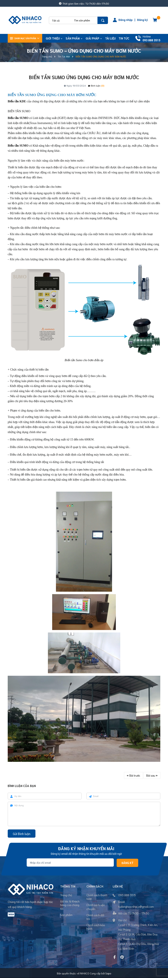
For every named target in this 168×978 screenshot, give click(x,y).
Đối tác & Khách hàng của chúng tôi (69, 904)
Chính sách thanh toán (96, 896)
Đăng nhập (125, 19)
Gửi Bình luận (21, 834)
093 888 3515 (151, 40)
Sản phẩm (66, 914)
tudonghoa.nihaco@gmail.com (136, 906)
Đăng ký (142, 19)
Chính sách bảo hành (95, 926)
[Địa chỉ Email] (70, 862)
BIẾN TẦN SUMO (19, 111)
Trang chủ (66, 895)
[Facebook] (114, 957)
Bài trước (133, 775)
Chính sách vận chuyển (95, 907)
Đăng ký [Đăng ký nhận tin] (127, 863)
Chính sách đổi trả (95, 916)
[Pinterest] (122, 957)
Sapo (108, 973)
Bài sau (152, 775)
